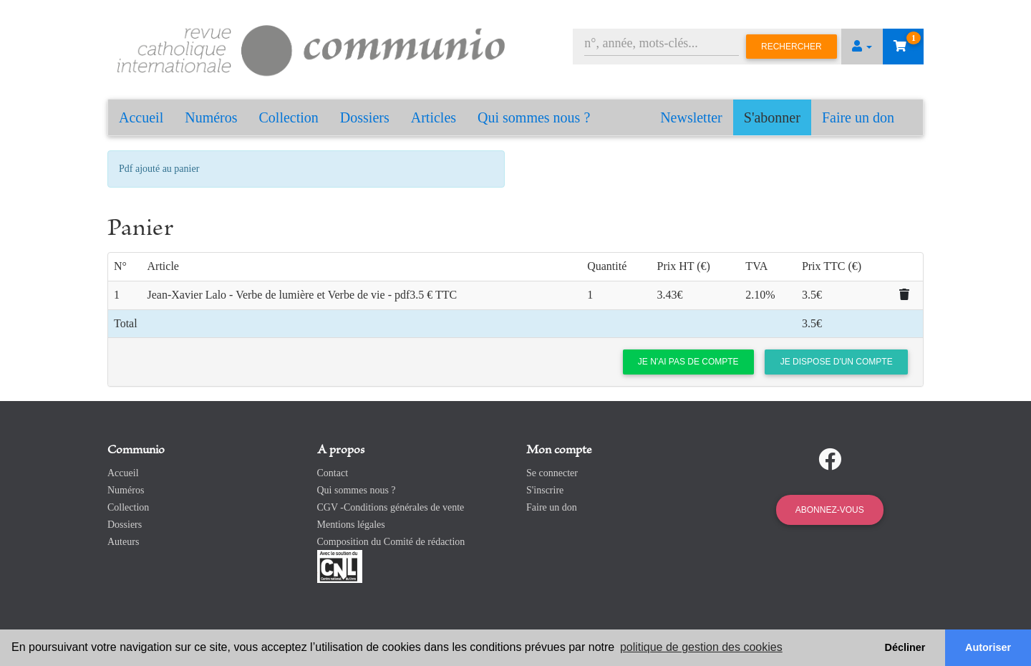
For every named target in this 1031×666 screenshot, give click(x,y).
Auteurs (123, 541)
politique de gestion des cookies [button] (701, 647)
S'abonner (772, 117)
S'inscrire (544, 490)
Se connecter (552, 473)
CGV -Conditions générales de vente (391, 507)
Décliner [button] (905, 647)
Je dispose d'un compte (836, 362)
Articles (433, 117)
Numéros (211, 117)
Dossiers (364, 117)
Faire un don (858, 117)
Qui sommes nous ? (534, 117)
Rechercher (791, 47)
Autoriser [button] (988, 647)
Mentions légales (351, 524)
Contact (333, 473)
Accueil (141, 117)
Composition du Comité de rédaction (391, 541)
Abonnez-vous (829, 510)
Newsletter (691, 117)
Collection (289, 117)
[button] (862, 46)
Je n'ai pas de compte (688, 362)
